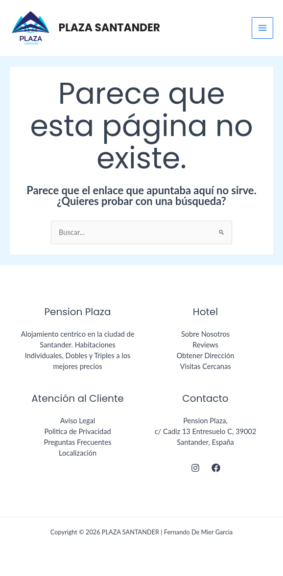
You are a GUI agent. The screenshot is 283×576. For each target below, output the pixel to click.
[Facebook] (216, 467)
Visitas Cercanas (205, 366)
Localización (77, 453)
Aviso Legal (77, 420)
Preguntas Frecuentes (78, 442)
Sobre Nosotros (205, 334)
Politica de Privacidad (77, 431)
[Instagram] (195, 467)
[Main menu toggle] (262, 28)
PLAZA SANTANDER (110, 27)
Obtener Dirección (206, 355)
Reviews (205, 345)
